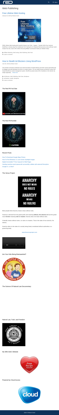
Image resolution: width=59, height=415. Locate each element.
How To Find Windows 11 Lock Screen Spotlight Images (18, 159)
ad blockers (6, 78)
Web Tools (30, 52)
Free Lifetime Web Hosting (13, 13)
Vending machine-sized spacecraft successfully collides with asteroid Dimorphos (25, 164)
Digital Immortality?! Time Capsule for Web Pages (16, 162)
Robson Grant (31, 412)
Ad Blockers (7, 76)
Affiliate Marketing (8, 52)
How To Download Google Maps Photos (13, 157)
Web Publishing (23, 52)
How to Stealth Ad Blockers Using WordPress (21, 61)
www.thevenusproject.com (29, 232)
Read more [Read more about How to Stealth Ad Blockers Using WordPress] (15, 72)
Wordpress (26, 76)
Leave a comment (8, 54)
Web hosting (16, 52)
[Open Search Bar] (48, 2)
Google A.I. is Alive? (8, 166)
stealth (11, 78)
